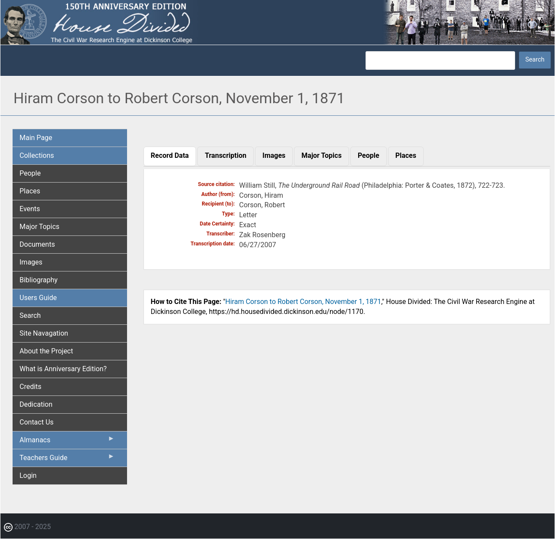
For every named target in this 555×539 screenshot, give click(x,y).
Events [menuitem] (30, 209)
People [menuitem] (30, 173)
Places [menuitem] (30, 191)
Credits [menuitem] (31, 386)
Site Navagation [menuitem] (44, 333)
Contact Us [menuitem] (37, 422)
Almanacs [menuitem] (67, 442)
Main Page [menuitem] (36, 138)
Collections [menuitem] (37, 155)
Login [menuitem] (28, 475)
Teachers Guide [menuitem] (67, 460)
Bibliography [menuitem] (39, 280)
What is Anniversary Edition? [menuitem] (63, 369)
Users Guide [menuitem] (38, 298)
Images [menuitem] (31, 262)
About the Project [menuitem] (46, 351)
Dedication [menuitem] (36, 404)
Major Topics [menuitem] (39, 226)
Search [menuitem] (30, 315)
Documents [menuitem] (37, 244)
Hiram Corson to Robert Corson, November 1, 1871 (303, 301)
